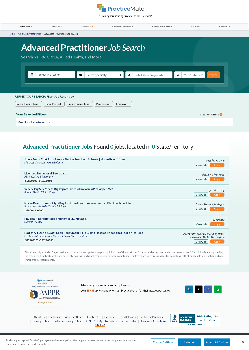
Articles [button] (195, 26)
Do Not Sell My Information (101, 321)
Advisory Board (74, 317)
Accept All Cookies (217, 344)
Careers (109, 317)
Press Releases (127, 317)
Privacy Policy (41, 321)
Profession (102, 103)
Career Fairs (56, 26)
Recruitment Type (27, 103)
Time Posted (53, 103)
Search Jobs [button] (24, 26)
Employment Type (78, 103)
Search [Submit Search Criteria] (213, 75)
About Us (39, 317)
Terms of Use (129, 321)
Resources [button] (86, 26)
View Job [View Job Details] (201, 164)
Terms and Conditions (153, 321)
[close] (34, 122)
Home (12, 33)
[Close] (243, 344)
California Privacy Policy (67, 321)
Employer (122, 103)
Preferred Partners (151, 317)
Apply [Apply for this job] (217, 165)
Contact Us (224, 26)
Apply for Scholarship (122, 26)
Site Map (100, 324)
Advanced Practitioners (29, 33)
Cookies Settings (163, 344)
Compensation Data (162, 26)
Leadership (55, 317)
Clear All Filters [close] (211, 114)
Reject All (189, 344)
